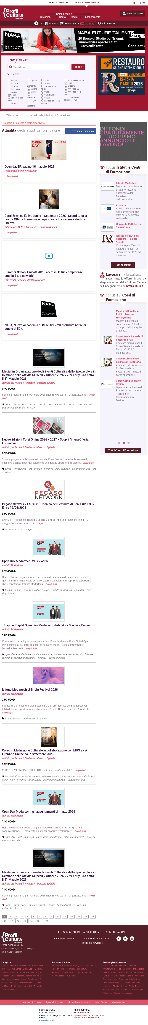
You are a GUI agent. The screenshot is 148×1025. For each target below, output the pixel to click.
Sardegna (31, 105)
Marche (34, 89)
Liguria (34, 80)
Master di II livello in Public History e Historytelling (127, 314)
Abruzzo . (5, 965)
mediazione (74, 776)
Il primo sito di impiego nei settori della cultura (55, 1015)
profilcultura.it (134, 286)
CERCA (78, 67)
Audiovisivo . (72, 975)
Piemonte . (31, 972)
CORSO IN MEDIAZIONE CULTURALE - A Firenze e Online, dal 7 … (44, 770)
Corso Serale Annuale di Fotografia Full (129, 338)
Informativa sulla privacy (78, 1002)
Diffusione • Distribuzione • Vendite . (119, 975)
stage (28, 529)
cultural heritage (81, 468)
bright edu (42, 718)
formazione (19, 404)
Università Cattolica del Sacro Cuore (25, 280)
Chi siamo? (28, 1002)
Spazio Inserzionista (133, 13)
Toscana (48, 83)
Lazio (13, 103)
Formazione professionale (97, 938)
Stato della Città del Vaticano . (21, 982)
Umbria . (5, 979)
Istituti (50, 23)
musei (71, 404)
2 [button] (123, 442)
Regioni (14, 74)
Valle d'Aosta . (15, 979)
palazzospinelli (49, 776)
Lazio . (32, 968)
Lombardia (31, 86)
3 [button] (128, 442)
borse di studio (57, 657)
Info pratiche (106, 23)
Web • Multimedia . (69, 968)
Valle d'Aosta (50, 94)
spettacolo (60, 404)
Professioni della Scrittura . (130, 979)
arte (50, 404)
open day (79, 590)
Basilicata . (14, 965)
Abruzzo (14, 80)
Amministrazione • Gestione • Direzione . (120, 965)
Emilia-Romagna (12, 93)
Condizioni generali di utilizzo (50, 1002)
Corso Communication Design (128, 382)
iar (6, 776)
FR (142, 3)
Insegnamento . (127, 993)
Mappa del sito (118, 1002)
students (88, 776)
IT (135, 3)
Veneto (47, 97)
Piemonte (31, 97)
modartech (23, 654)
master (32, 404)
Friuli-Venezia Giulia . (20, 968)
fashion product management (18, 657)
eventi (42, 404)
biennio (46, 654)
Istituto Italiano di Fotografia (20, 170)
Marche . (15, 972)
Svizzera (71, 86)
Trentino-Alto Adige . (33, 975)
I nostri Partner (100, 1002)
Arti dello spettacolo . (61, 965)
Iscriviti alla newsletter (92, 942)
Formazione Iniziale (64, 938)
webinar (41, 657)
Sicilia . (14, 975)
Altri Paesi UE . (7, 986)
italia (5, 779)
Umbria (47, 91)
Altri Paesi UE (73, 89)
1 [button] (119, 442)
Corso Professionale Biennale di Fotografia (128, 360)
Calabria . (23, 965)
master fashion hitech (79, 654)
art (30, 468)
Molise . (22, 972)
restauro (9, 529)
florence (48, 468)
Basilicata (15, 83)
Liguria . (38, 968)
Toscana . (21, 975)
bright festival (12, 718)
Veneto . (24, 979)
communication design (36, 590)
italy (12, 779)
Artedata (121, 205)
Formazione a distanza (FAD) (71, 98)
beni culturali (84, 404)
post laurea (59, 654)
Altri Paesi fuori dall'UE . (24, 986)
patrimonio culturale (13, 407)
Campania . (32, 965)
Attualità (87, 23)
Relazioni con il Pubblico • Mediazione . (119, 982)
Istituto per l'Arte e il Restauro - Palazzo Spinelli (31, 227)
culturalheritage (76, 779)
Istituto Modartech (12, 565)
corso (8, 404)
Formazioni (68, 23)
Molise (33, 91)
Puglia (33, 100)
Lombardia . (6, 972)
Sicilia (46, 80)
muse (63, 776)
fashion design (13, 590)
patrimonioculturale (54, 779)
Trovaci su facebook (82, 131)
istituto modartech (61, 590)
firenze (30, 407)
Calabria (14, 86)
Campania (15, 89)
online (7, 472)
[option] (122, 357)
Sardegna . (6, 975)
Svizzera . (38, 982)
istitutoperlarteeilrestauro (24, 776)
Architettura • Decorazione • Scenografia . (120, 968)
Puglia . (39, 972)
